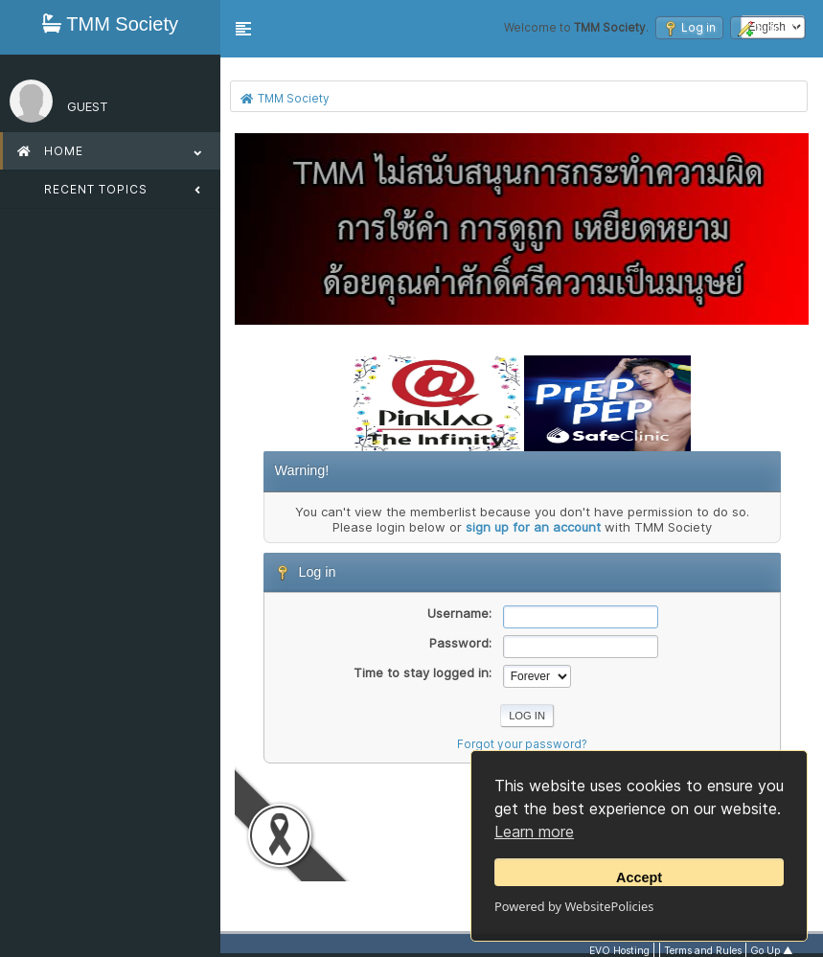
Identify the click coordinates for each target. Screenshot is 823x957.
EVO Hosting (619, 951)
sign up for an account (533, 527)
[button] (243, 28)
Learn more (534, 831)
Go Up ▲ (771, 951)
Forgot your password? (522, 744)
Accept (639, 877)
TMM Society (110, 23)
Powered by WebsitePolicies (573, 906)
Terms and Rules (703, 951)
